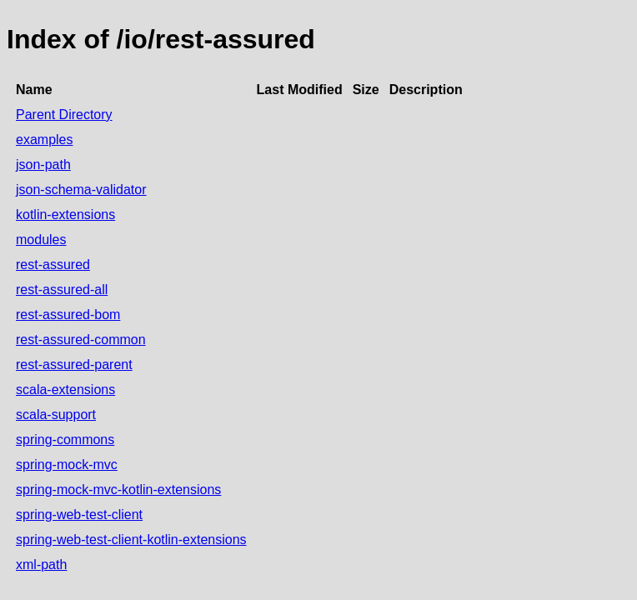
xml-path (41, 565)
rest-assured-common (81, 339)
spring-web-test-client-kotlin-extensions (131, 539)
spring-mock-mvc (67, 465)
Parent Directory (64, 115)
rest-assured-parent (74, 365)
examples (44, 139)
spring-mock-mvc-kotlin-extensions (118, 489)
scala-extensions (65, 389)
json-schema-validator (81, 189)
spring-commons (65, 439)
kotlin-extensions (65, 215)
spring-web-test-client (79, 515)
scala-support (56, 415)
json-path (43, 165)
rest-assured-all (62, 289)
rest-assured (53, 265)
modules (41, 239)
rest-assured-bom (68, 315)
